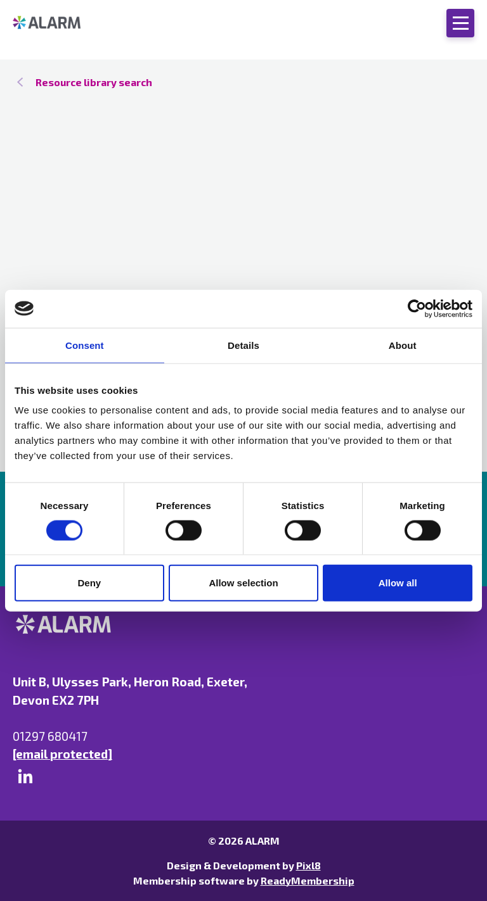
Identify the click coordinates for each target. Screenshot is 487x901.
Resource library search (94, 82)
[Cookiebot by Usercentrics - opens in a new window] (416, 308)
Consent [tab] (84, 344)
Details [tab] (243, 344)
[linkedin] (25, 776)
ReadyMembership (307, 880)
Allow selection (243, 582)
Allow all (398, 582)
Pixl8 (308, 865)
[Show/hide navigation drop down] (460, 23)
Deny (89, 582)
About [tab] (403, 344)
